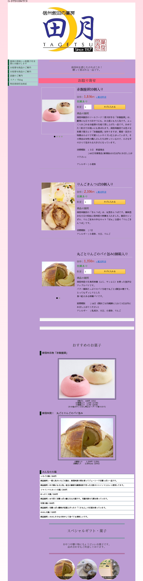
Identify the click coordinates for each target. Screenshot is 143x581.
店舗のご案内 (16, 76)
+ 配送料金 (101, 97)
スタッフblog (16, 80)
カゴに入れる (110, 107)
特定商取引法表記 (18, 84)
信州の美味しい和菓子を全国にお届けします (22, 62)
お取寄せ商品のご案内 (20, 68)
